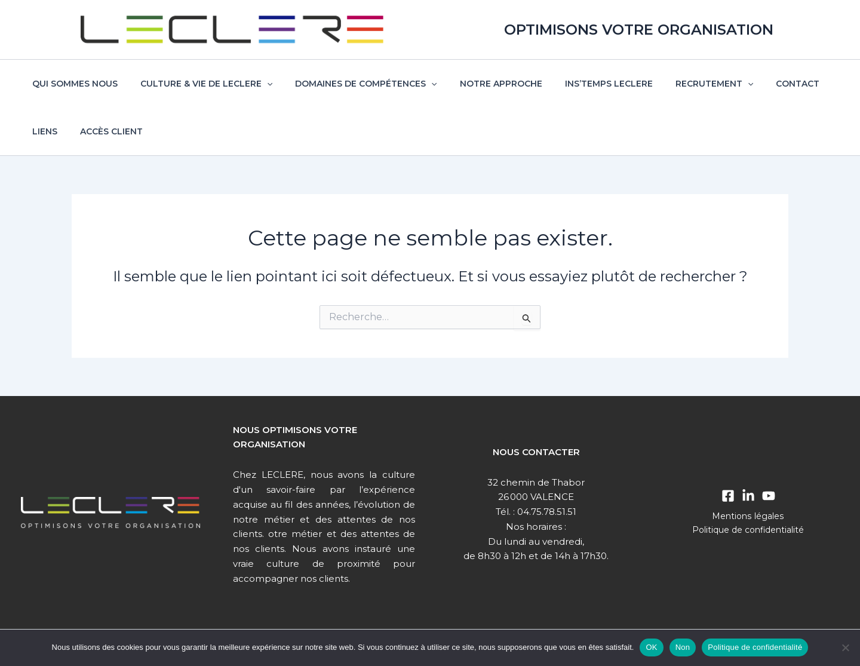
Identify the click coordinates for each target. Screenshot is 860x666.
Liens (809, 83)
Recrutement (681, 84)
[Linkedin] (748, 495)
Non (682, 647)
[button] (258, 84)
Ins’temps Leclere (582, 83)
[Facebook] (728, 495)
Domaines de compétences (351, 84)
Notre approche (480, 83)
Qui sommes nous (72, 83)
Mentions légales (748, 516)
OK (651, 647)
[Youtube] (768, 495)
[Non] (845, 647)
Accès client (60, 131)
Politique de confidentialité (748, 529)
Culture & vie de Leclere (197, 84)
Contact (759, 83)
